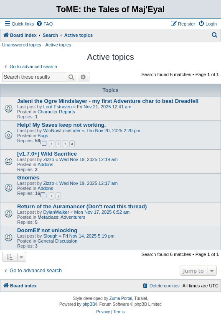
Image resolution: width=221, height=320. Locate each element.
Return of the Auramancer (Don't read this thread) (82, 206)
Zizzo (48, 159)
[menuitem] (44, 24)
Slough (50, 235)
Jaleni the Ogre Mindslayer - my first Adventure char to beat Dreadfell (107, 101)
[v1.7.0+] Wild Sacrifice (47, 154)
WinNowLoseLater (62, 130)
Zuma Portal (120, 298)
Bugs (43, 135)
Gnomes (28, 177)
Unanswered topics (21, 44)
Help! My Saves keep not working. (61, 125)
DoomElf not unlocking (47, 230)
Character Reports (56, 111)
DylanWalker (56, 212)
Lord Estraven (57, 106)
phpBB (89, 304)
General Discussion (57, 240)
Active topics (58, 44)
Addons (45, 164)
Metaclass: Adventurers (61, 217)
